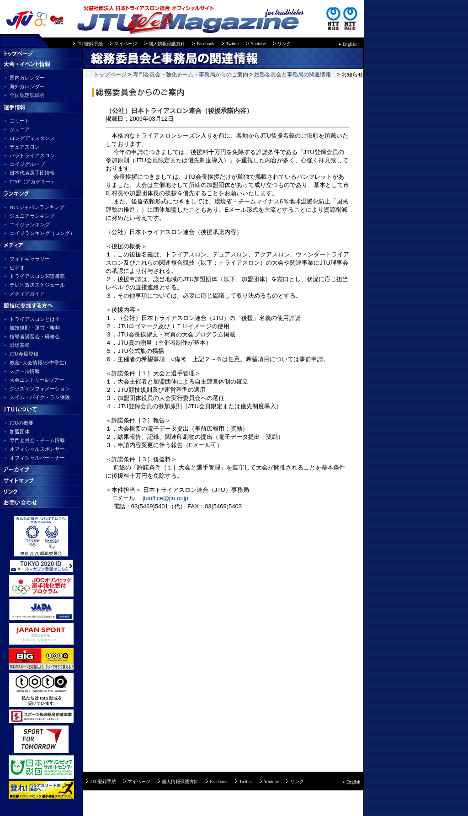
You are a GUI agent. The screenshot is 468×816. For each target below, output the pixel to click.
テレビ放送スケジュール (37, 285)
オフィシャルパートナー (37, 457)
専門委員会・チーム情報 (37, 440)
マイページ (125, 43)
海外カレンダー (27, 86)
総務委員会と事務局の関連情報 (292, 74)
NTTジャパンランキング (37, 207)
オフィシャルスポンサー (37, 449)
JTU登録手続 (90, 43)
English (350, 44)
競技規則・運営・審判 (35, 328)
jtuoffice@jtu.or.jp (165, 498)
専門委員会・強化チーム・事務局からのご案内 (190, 74)
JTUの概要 (21, 423)
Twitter (232, 43)
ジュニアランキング (32, 216)
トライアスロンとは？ (35, 319)
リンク (284, 43)
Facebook (205, 43)
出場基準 (20, 345)
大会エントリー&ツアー (37, 380)
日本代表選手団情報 (32, 173)
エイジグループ (27, 164)
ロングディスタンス (32, 138)
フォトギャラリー (30, 258)
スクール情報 (25, 371)
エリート (20, 120)
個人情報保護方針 (167, 43)
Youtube (258, 43)
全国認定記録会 (27, 95)
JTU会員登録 (24, 354)
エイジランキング (30, 224)
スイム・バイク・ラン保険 (40, 397)
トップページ (111, 74)
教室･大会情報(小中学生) (38, 362)
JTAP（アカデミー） (33, 181)
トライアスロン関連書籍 (37, 276)
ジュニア (20, 129)
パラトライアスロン (32, 155)
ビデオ (17, 267)
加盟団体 (20, 431)
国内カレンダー (27, 77)
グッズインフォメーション (40, 388)
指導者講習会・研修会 (35, 336)
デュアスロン (25, 146)
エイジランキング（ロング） (42, 233)
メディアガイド (27, 293)
